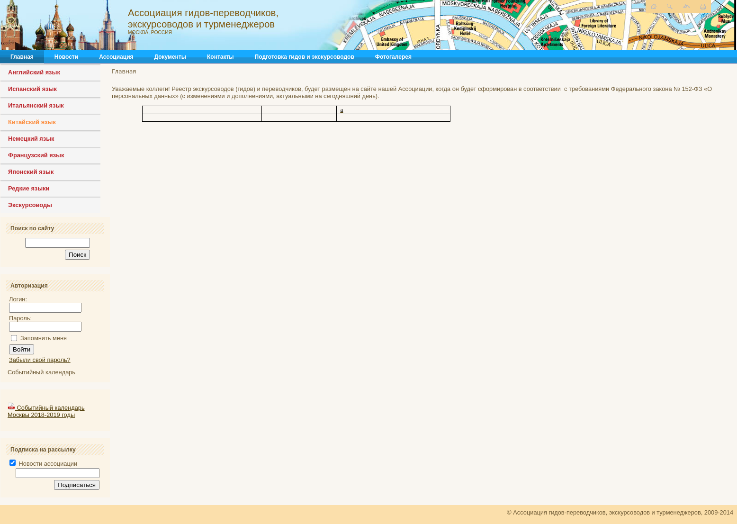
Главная (22, 57)
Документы (170, 57)
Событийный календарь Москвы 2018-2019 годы (46, 411)
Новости (66, 57)
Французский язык (36, 155)
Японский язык (31, 171)
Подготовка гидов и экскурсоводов (304, 57)
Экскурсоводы (30, 204)
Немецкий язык (31, 138)
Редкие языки (28, 188)
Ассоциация (116, 57)
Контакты (220, 57)
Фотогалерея (393, 57)
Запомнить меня (43, 338)
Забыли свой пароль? (40, 359)
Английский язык (34, 72)
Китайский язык (32, 122)
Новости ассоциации (43, 463)
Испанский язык (32, 88)
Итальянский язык (36, 105)
